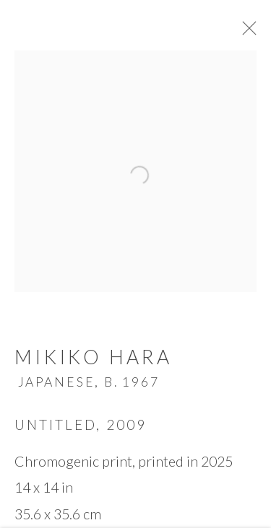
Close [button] (251, 32)
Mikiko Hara (93, 360)
